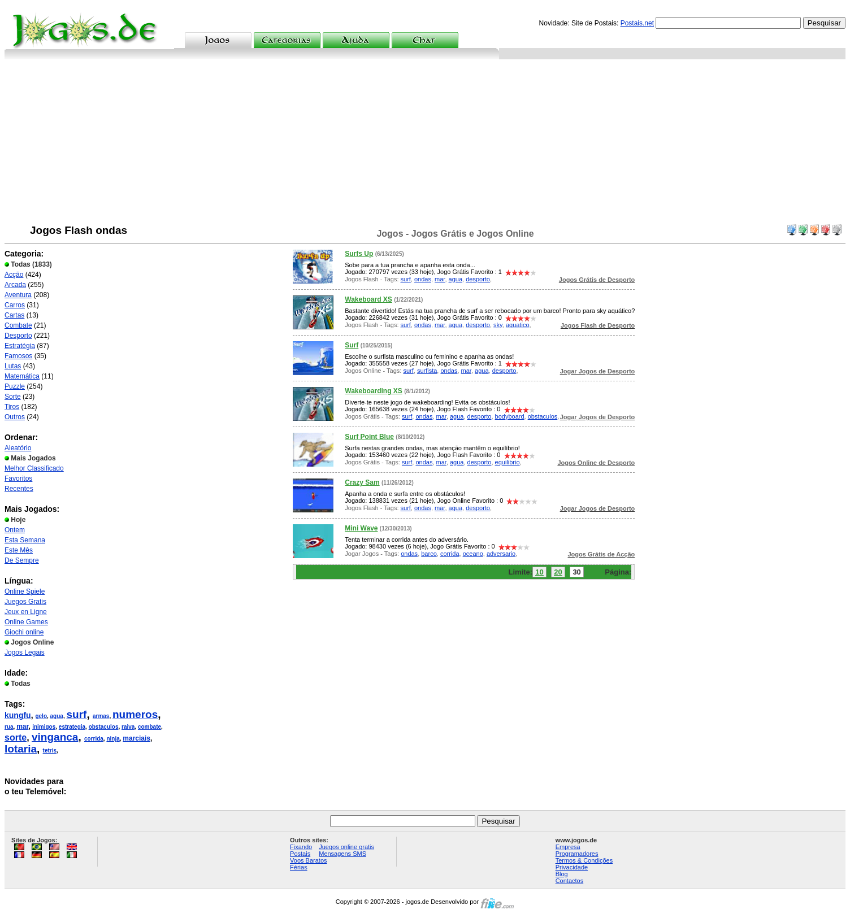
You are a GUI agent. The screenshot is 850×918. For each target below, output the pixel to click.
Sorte (13, 397)
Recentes (19, 489)
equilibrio (507, 462)
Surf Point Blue (369, 437)
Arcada (15, 285)
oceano (473, 553)
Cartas (14, 315)
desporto (478, 279)
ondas (422, 279)
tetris (50, 750)
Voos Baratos (308, 860)
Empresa (568, 846)
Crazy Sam (362, 482)
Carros (15, 305)
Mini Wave (361, 528)
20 (558, 572)
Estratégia (20, 346)
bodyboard (509, 416)
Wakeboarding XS (373, 391)
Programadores (577, 853)
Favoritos (18, 478)
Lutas (13, 366)
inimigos (43, 727)
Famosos (18, 356)
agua (56, 716)
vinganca (55, 737)
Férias (298, 867)
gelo (41, 716)
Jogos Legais (25, 652)
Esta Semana (25, 540)
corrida (93, 739)
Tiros (12, 407)
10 (539, 572)
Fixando (301, 846)
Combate (18, 325)
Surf (351, 345)
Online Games (26, 622)
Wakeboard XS (368, 299)
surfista (427, 370)
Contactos (570, 880)
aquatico (518, 324)
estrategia (72, 727)
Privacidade (572, 867)
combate (149, 727)
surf (76, 714)
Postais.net (637, 23)
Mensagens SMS (342, 853)
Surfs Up (359, 254)
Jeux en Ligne (26, 612)
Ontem (15, 530)
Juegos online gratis (346, 846)
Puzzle (15, 386)
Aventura (18, 295)
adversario (501, 553)
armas (101, 716)
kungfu (18, 715)
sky (497, 324)
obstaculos (104, 727)
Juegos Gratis (25, 602)
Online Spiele (25, 591)
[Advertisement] (425, 144)
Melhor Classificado (34, 468)
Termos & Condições (584, 860)
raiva (128, 727)
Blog (562, 874)
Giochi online (24, 632)
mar (22, 726)
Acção (14, 275)
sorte (16, 737)
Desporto (18, 336)
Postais (300, 853)
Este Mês (19, 550)
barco (429, 553)
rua (9, 727)
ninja (112, 739)
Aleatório (18, 448)
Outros (15, 417)
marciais (136, 738)
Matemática (22, 376)
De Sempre (22, 560)
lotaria (21, 749)
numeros (135, 714)
